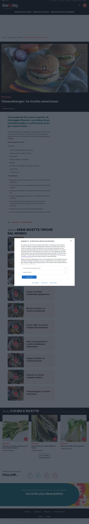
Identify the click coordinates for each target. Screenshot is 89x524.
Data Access (44, 283)
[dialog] (44, 262)
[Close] (71, 241)
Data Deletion (35, 283)
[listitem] (44, 268)
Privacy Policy (53, 283)
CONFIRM (29, 277)
